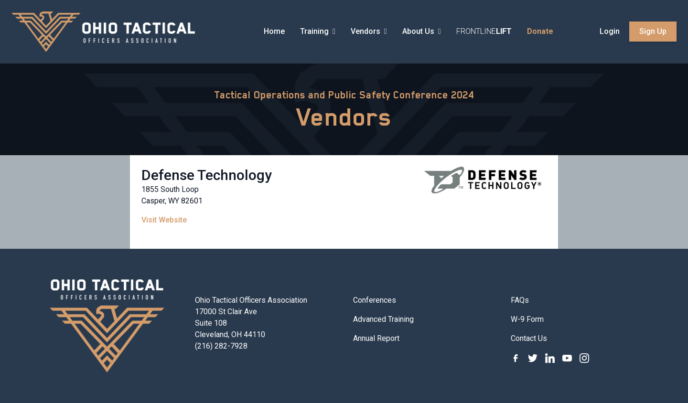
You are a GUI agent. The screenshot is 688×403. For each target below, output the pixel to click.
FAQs (520, 300)
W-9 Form (527, 319)
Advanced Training (383, 319)
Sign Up (652, 31)
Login (610, 31)
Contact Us (529, 338)
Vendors (344, 117)
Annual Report (376, 338)
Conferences (374, 300)
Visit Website (164, 219)
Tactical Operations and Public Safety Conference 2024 (344, 95)
